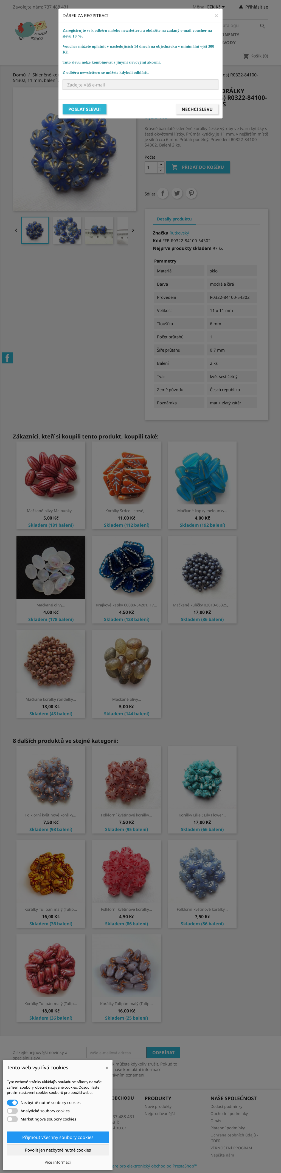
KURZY (203, 43)
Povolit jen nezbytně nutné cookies (58, 1150)
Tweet (177, 193)
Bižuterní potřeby (86, 43)
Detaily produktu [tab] (174, 219)
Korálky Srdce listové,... (126, 510)
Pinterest (191, 193)
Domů (71, 35)
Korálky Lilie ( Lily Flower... (202, 815)
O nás (215, 1120)
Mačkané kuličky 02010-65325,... (202, 605)
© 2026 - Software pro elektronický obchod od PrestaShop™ (140, 1166)
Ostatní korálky (156, 35)
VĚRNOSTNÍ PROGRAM (231, 1147)
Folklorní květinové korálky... (50, 815)
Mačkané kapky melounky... (202, 510)
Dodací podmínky (226, 1106)
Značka (160, 233)
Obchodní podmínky (229, 1113)
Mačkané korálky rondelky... (51, 699)
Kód (157, 240)
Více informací (58, 1162)
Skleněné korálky (107, 35)
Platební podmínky (227, 1127)
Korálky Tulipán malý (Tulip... (50, 909)
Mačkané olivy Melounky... (51, 510)
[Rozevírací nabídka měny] (217, 7)
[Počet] (151, 167)
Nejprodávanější (160, 1113)
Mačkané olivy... (50, 605)
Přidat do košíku (198, 167)
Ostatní (180, 43)
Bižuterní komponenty (211, 35)
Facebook (7, 357)
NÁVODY (226, 43)
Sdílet (162, 193)
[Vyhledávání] (233, 25)
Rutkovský (179, 233)
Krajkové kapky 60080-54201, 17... (126, 605)
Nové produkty (158, 1106)
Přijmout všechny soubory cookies (58, 1137)
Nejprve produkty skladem (182, 248)
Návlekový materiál (139, 43)
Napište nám (222, 1155)
